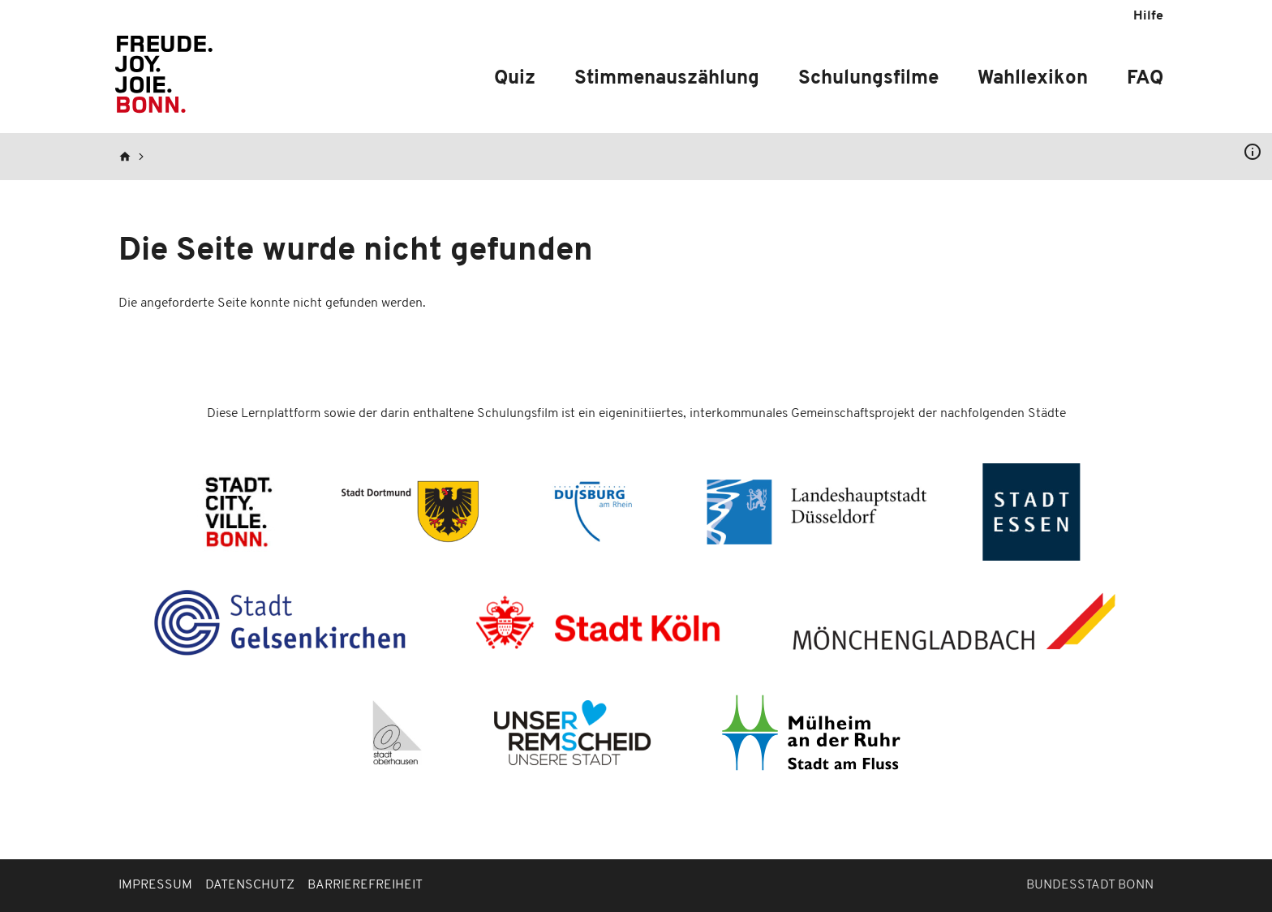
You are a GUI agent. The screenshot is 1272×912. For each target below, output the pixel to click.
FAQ (1145, 78)
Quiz (514, 78)
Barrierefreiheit (365, 885)
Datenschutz (249, 885)
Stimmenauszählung (666, 78)
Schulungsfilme (868, 78)
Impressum (155, 885)
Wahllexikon (1033, 78)
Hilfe (1148, 16)
